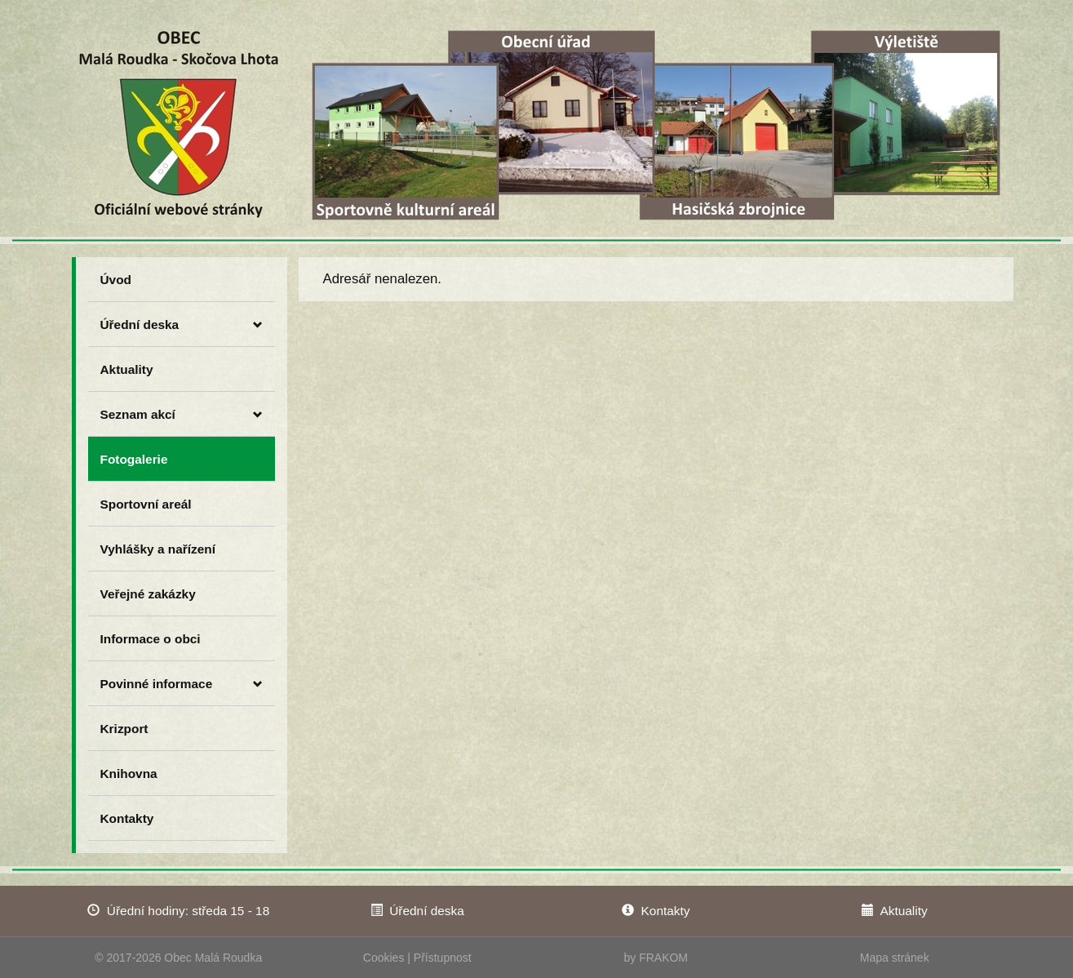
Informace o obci (150, 639)
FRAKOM (663, 957)
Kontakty (127, 818)
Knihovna (128, 773)
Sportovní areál (146, 504)
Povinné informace (181, 684)
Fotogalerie (134, 459)
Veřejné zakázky (148, 594)
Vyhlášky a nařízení (157, 549)
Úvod (115, 280)
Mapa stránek (894, 957)
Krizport (124, 729)
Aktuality (126, 369)
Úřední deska (181, 325)
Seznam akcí (181, 415)
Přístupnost (443, 957)
